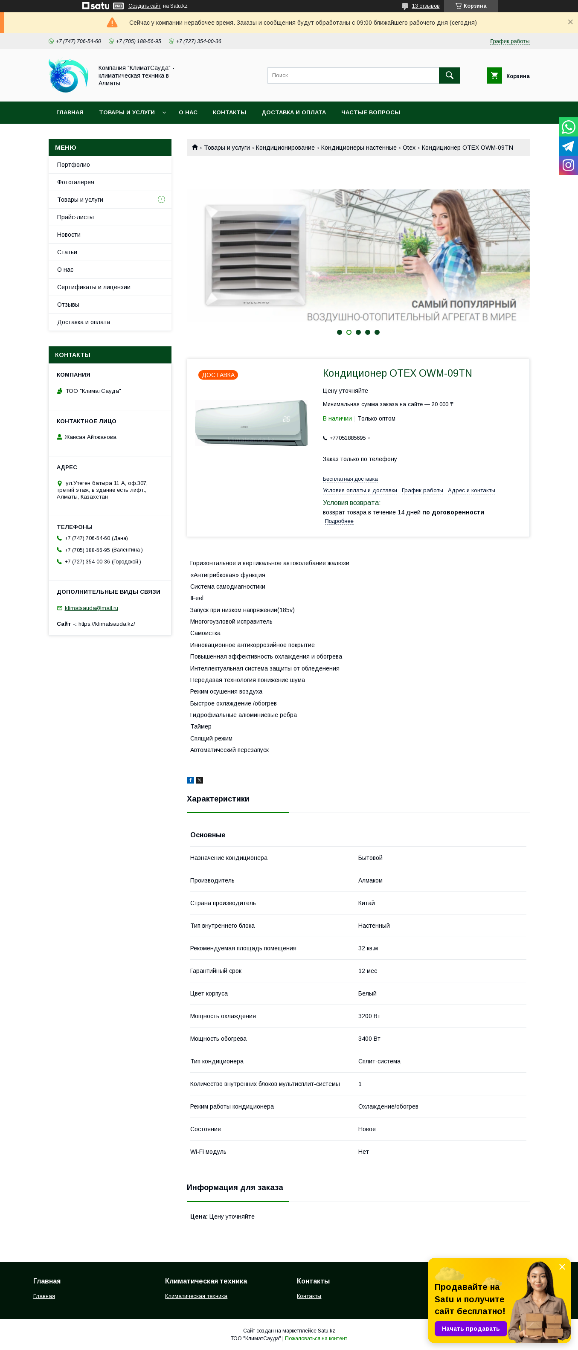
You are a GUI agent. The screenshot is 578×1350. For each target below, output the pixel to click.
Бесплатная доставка (350, 479)
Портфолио (73, 164)
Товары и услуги (127, 112)
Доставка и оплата (293, 112)
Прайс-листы (75, 217)
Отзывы (68, 304)
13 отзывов (426, 6)
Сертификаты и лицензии (94, 287)
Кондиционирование (285, 147)
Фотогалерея (75, 182)
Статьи (67, 252)
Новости (69, 234)
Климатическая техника (196, 1296)
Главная (70, 112)
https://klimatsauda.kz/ (106, 624)
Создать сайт (144, 6)
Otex (409, 147)
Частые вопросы (370, 112)
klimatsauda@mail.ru (91, 608)
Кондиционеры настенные (359, 147)
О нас (188, 112)
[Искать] (449, 75)
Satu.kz (326, 1331)
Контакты (229, 112)
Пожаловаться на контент (316, 1338)
